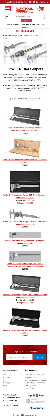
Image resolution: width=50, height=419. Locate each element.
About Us (6, 377)
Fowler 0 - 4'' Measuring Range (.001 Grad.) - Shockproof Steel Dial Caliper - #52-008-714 (25, 265)
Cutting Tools (30, 386)
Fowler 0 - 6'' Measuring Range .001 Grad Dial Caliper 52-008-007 (25, 331)
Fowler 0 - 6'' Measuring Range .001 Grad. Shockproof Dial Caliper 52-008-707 (25, 196)
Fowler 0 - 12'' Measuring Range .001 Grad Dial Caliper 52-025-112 (25, 161)
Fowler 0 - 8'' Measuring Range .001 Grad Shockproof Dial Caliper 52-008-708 (25, 296)
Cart (4, 380)
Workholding (30, 377)
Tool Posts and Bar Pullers (36, 380)
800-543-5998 (27, 31)
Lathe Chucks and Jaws (35, 375)
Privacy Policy (8, 383)
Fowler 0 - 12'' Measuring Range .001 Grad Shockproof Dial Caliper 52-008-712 (25, 129)
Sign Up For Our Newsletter (26, 351)
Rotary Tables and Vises (35, 383)
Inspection (13, 35)
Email (5, 386)
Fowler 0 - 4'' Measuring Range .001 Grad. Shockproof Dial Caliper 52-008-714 (25, 223)
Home (5, 35)
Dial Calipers (24, 35)
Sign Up (39, 357)
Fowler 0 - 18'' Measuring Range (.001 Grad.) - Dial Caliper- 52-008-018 (25, 242)
